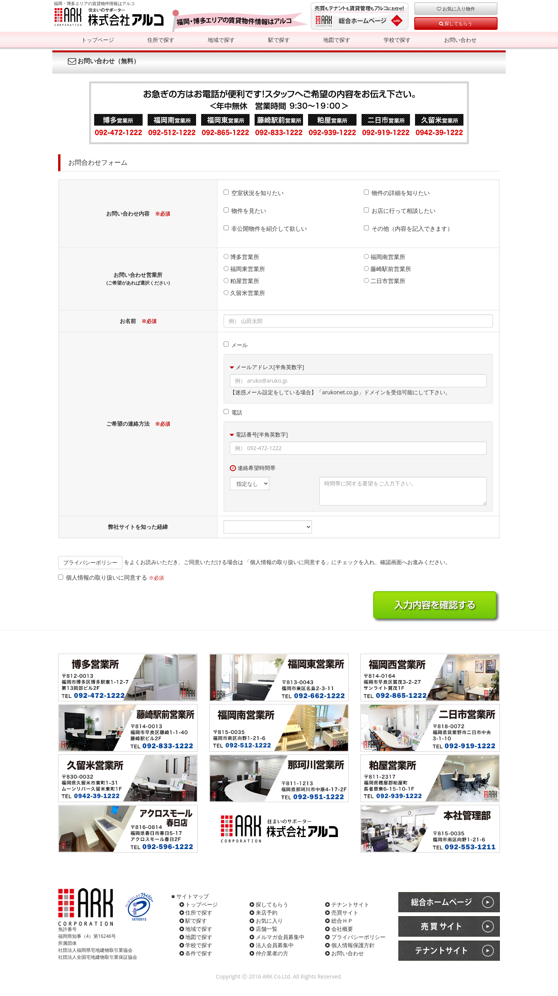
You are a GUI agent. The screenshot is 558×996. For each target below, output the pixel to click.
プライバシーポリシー (90, 562)
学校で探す (397, 39)
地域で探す (221, 39)
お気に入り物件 (456, 8)
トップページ (97, 39)
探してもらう (455, 23)
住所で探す (160, 39)
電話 (233, 412)
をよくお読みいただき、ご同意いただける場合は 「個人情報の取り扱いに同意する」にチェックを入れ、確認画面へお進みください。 (254, 562)
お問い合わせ (460, 39)
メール (236, 345)
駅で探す (279, 39)
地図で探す (336, 39)
